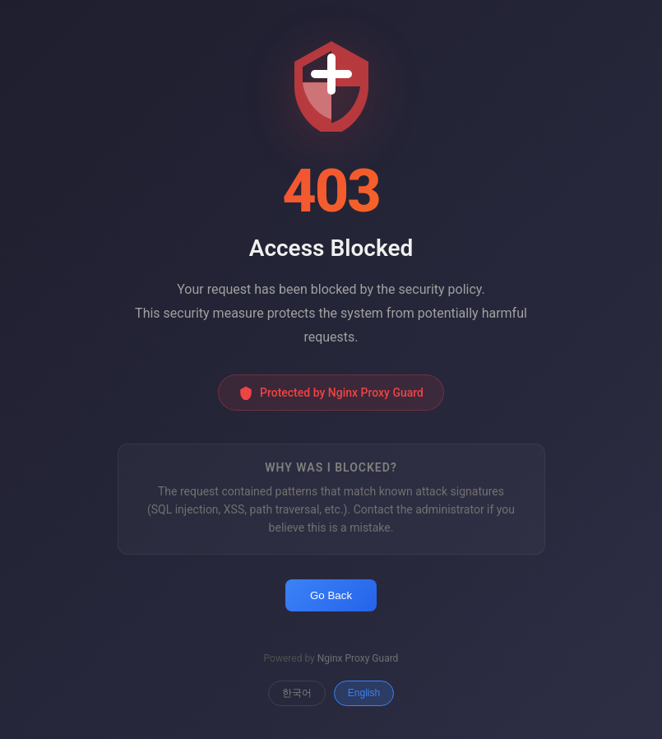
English (364, 693)
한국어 (297, 693)
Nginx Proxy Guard (358, 658)
